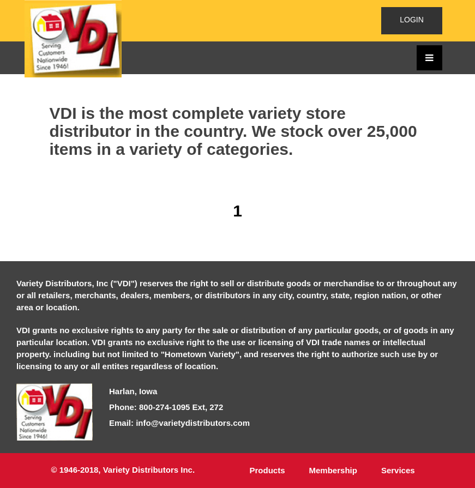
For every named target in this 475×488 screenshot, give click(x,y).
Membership (333, 470)
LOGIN (412, 19)
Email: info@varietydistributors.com (179, 422)
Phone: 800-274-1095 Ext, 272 (166, 407)
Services (398, 470)
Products (267, 470)
